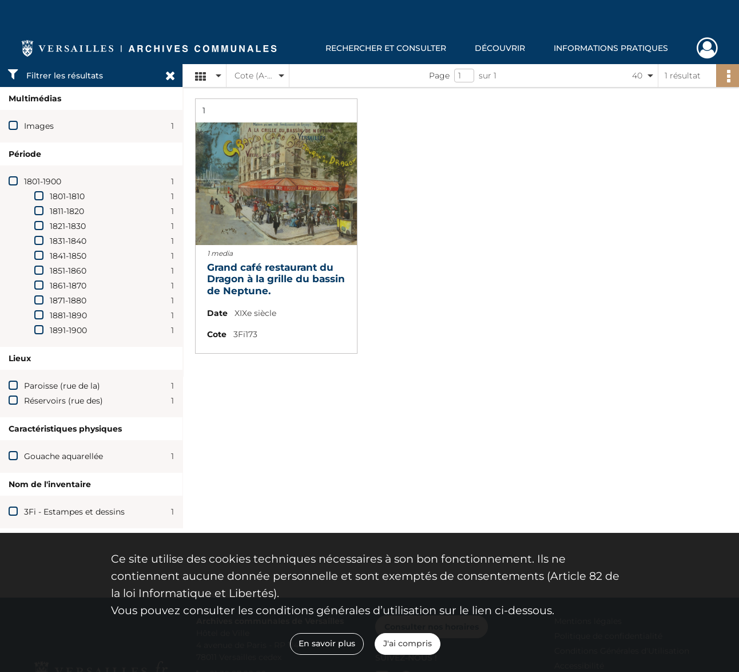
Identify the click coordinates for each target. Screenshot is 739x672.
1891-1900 (68, 330)
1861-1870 (68, 285)
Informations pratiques (611, 48)
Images (39, 126)
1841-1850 (68, 256)
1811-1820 (67, 211)
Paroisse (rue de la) (62, 386)
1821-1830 (68, 226)
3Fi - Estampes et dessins (74, 512)
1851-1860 (68, 271)
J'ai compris (407, 643)
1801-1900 (42, 181)
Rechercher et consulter (385, 48)
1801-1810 (67, 196)
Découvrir (500, 48)
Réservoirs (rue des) (63, 401)
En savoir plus (327, 643)
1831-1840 (68, 241)
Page (439, 75)
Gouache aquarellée (63, 456)
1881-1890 (68, 315)
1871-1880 (68, 300)
